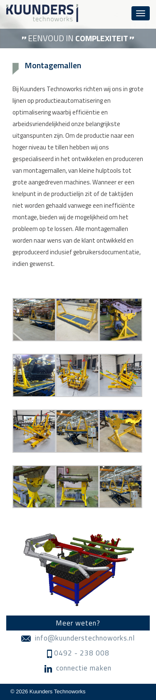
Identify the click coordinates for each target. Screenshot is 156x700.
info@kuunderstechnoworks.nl (78, 638)
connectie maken (78, 668)
